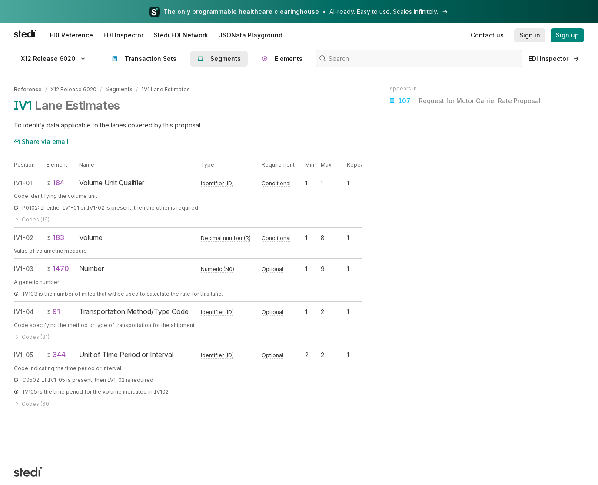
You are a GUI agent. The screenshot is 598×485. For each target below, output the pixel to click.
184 (55, 181)
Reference (28, 88)
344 (56, 353)
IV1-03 (23, 267)
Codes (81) (32, 335)
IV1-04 (24, 310)
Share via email (41, 140)
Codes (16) (32, 218)
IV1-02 (23, 236)
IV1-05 (23, 353)
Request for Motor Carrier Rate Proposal (465, 101)
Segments (118, 88)
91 (53, 310)
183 (55, 236)
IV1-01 (23, 181)
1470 (58, 267)
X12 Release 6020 (73, 88)
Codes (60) (32, 402)
